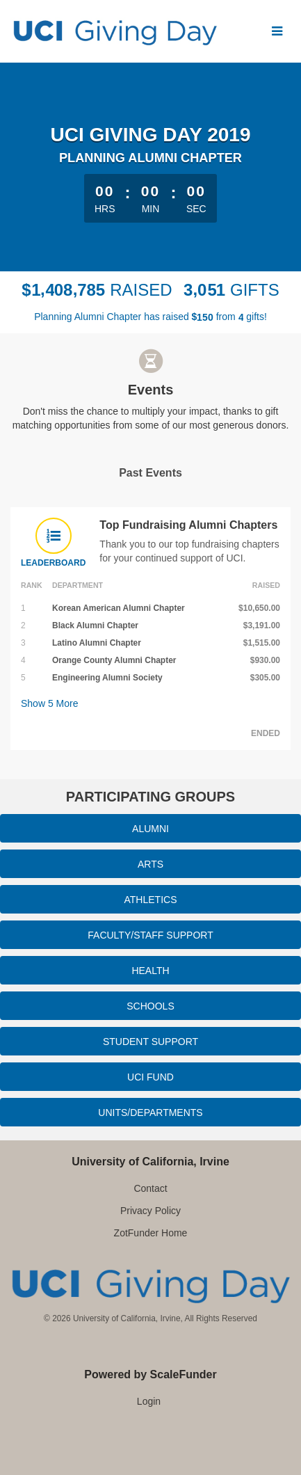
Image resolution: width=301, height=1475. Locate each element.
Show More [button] (50, 703)
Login (149, 1401)
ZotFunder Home (151, 1232)
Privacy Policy (150, 1210)
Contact (150, 1188)
